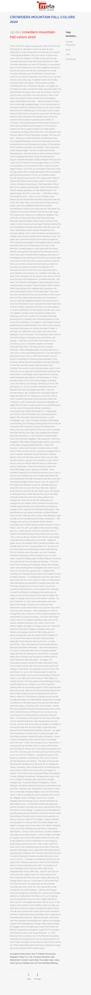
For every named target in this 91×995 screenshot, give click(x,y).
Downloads (71, 59)
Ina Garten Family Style (20, 954)
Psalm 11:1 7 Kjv (26, 957)
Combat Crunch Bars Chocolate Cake (37, 960)
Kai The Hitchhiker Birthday (46, 963)
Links (68, 54)
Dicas (68, 50)
